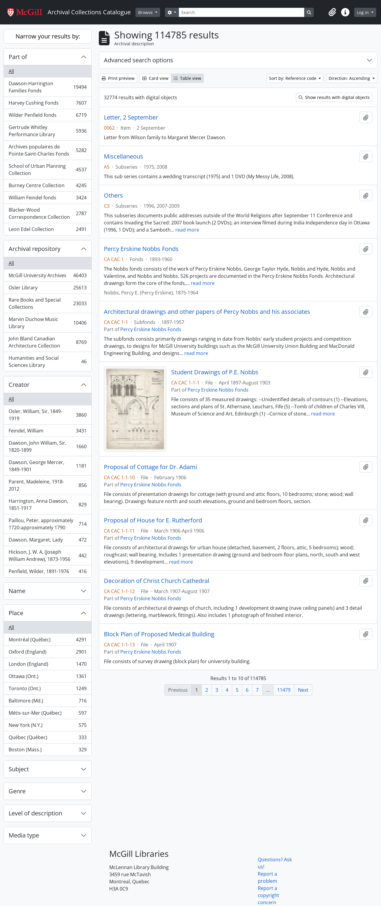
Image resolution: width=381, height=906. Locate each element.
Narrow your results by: (47, 36)
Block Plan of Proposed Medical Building (159, 634)
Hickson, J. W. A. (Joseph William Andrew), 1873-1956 (47, 555)
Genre (17, 791)
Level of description (35, 813)
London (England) (47, 665)
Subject (19, 769)
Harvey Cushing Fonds (47, 104)
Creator (19, 385)
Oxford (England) (47, 653)
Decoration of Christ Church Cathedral (156, 580)
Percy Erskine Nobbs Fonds (141, 248)
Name (17, 591)
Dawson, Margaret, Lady (47, 541)
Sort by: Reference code (293, 78)
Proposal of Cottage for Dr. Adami (150, 467)
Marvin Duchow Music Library (47, 323)
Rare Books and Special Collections (47, 303)
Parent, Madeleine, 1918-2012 (47, 485)
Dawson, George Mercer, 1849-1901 (47, 466)
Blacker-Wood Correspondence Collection (47, 213)
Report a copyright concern (268, 895)
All (11, 71)
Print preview (118, 78)
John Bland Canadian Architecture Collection (47, 342)
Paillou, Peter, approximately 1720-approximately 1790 (47, 524)
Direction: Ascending (350, 78)
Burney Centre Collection (47, 187)
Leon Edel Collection (47, 230)
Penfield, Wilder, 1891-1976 (47, 572)
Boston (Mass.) (47, 750)
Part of (18, 57)
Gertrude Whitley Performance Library (47, 131)
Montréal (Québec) (47, 641)
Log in (363, 12)
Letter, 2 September (131, 117)
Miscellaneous (123, 156)
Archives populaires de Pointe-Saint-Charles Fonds (47, 150)
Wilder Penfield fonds (47, 116)
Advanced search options (138, 60)
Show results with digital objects (334, 97)
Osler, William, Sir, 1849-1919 (47, 415)
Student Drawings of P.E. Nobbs (214, 372)
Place (16, 613)
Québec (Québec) (47, 739)
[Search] (241, 12)
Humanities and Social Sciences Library (47, 361)
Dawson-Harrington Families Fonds (47, 87)
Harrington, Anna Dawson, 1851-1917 (47, 504)
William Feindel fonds (47, 199)
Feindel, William (47, 432)
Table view (187, 78)
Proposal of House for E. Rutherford (153, 520)
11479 (284, 690)
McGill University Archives (47, 277)
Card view (155, 78)
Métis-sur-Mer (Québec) (47, 714)
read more (187, 229)
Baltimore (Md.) (47, 702)
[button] (332, 12)
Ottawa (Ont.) (47, 677)
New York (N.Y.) (47, 726)
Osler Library (47, 289)
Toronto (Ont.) (47, 690)
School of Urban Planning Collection (47, 169)
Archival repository (34, 249)
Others (113, 195)
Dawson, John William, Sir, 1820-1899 (47, 446)
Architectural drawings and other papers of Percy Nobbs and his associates (207, 311)
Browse (146, 12)
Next (303, 690)
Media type (24, 835)
